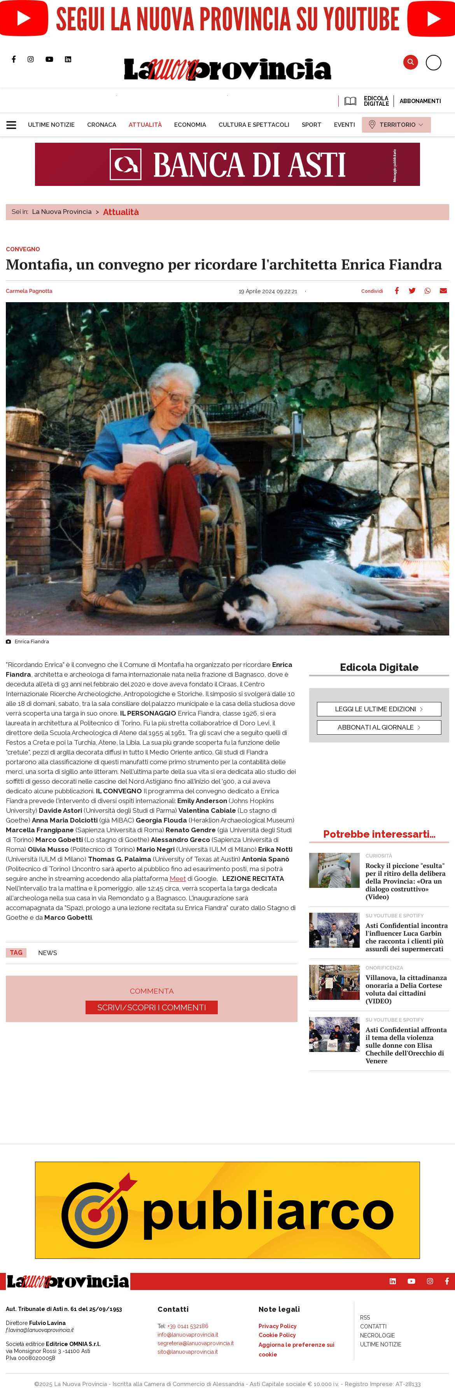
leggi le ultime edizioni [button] (375, 709)
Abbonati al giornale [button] (376, 727)
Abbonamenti (420, 101)
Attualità (121, 212)
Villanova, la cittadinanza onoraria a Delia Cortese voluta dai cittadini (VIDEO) (406, 989)
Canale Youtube (55, 59)
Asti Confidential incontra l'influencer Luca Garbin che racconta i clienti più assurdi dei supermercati (407, 937)
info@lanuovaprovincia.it (188, 1335)
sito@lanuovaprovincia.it (188, 1352)
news (47, 953)
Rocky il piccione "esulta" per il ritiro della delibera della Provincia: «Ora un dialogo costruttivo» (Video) (406, 881)
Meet (178, 878)
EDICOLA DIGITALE (366, 101)
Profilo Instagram (37, 59)
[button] (14, 121)
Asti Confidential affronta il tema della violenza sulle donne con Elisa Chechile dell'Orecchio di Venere (406, 1045)
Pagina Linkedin (74, 59)
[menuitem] (51, 125)
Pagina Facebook (20, 59)
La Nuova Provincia (62, 211)
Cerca (410, 62)
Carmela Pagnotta (29, 291)
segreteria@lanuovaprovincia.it (196, 1343)
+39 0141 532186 (188, 1326)
